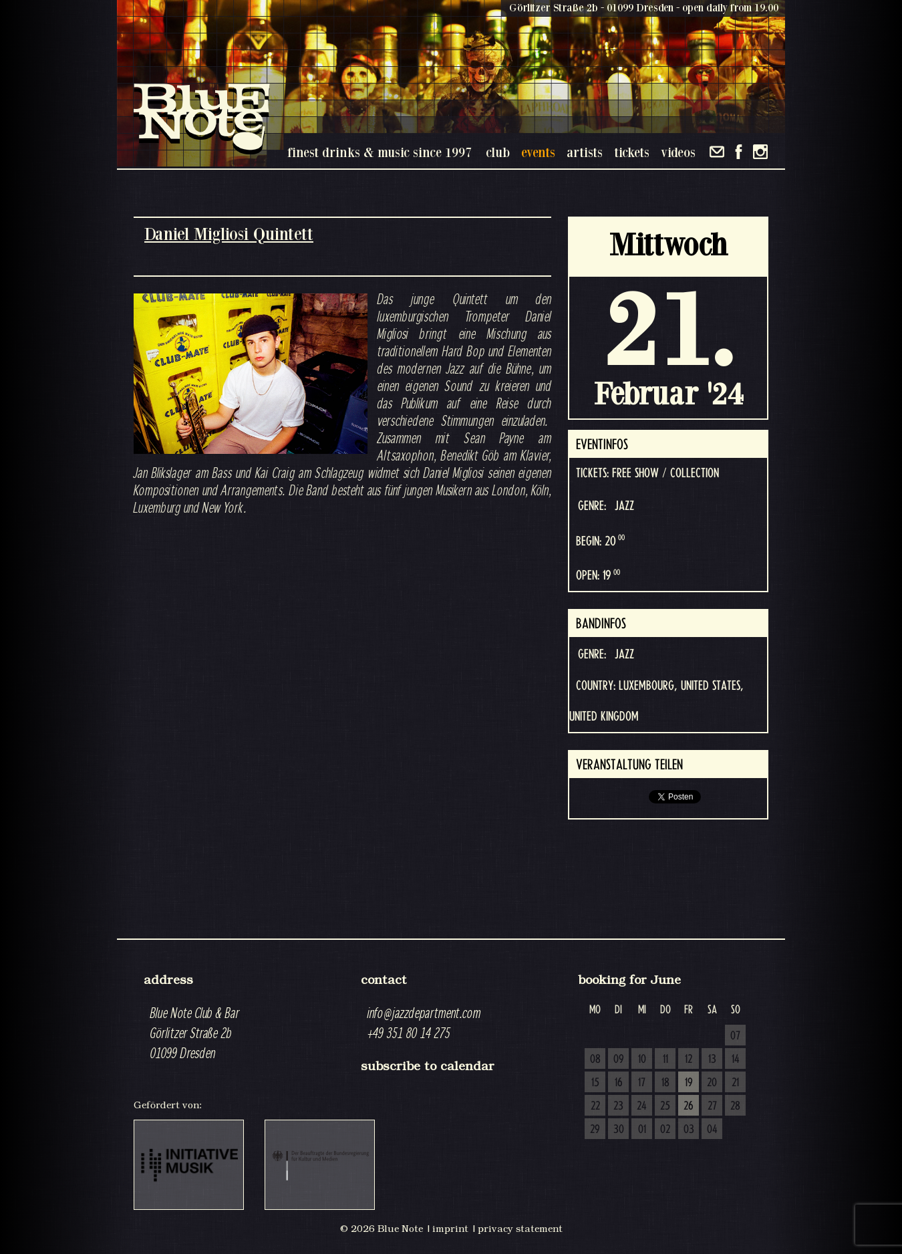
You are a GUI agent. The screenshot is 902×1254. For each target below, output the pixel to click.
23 (618, 1106)
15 (595, 1083)
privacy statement (520, 1228)
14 (736, 1059)
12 (688, 1059)
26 (689, 1106)
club (498, 152)
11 (665, 1059)
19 (689, 1083)
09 (618, 1059)
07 (735, 1036)
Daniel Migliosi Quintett (228, 233)
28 (735, 1106)
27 (712, 1106)
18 (665, 1083)
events (538, 152)
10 (642, 1059)
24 (642, 1106)
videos (678, 152)
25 (665, 1106)
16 (619, 1083)
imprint (450, 1228)
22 (595, 1106)
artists (585, 152)
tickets (631, 152)
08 (595, 1059)
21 (735, 1083)
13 (712, 1059)
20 (712, 1083)
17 (641, 1083)
